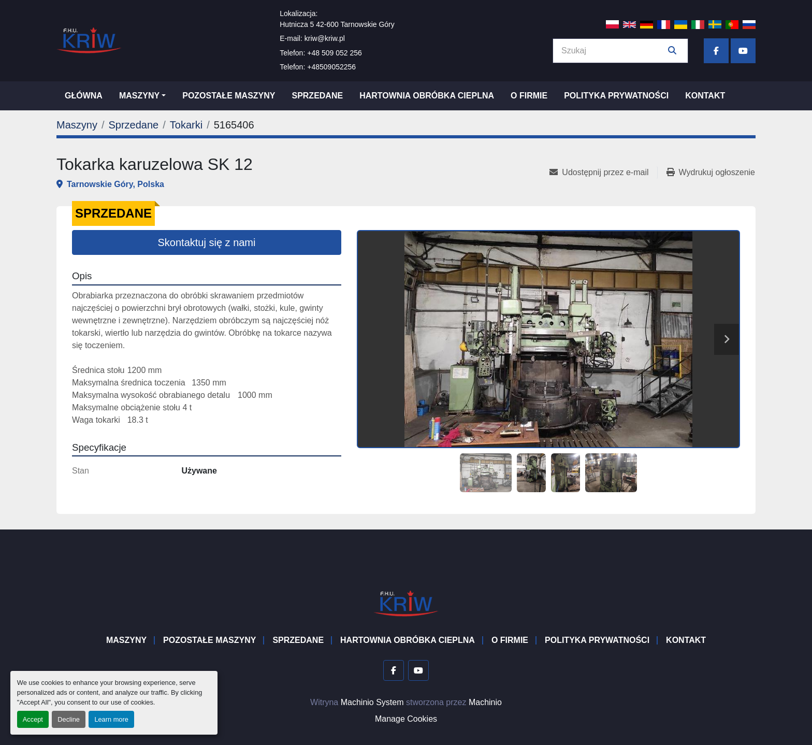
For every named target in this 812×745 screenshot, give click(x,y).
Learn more (111, 719)
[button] (142, 95)
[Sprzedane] (133, 125)
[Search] (613, 51)
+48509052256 (331, 67)
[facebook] (716, 50)
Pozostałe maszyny (228, 95)
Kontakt (705, 95)
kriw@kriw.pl (324, 38)
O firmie (529, 95)
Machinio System (372, 702)
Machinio (485, 702)
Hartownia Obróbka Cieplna (426, 95)
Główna (84, 95)
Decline (68, 719)
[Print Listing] (711, 172)
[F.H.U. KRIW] (406, 602)
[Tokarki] (186, 125)
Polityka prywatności (616, 95)
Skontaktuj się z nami (207, 242)
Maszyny (139, 95)
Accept (33, 719)
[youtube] (743, 50)
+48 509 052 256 (334, 53)
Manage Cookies (406, 718)
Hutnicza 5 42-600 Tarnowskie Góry (337, 24)
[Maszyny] (76, 125)
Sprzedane (317, 95)
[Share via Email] (603, 172)
